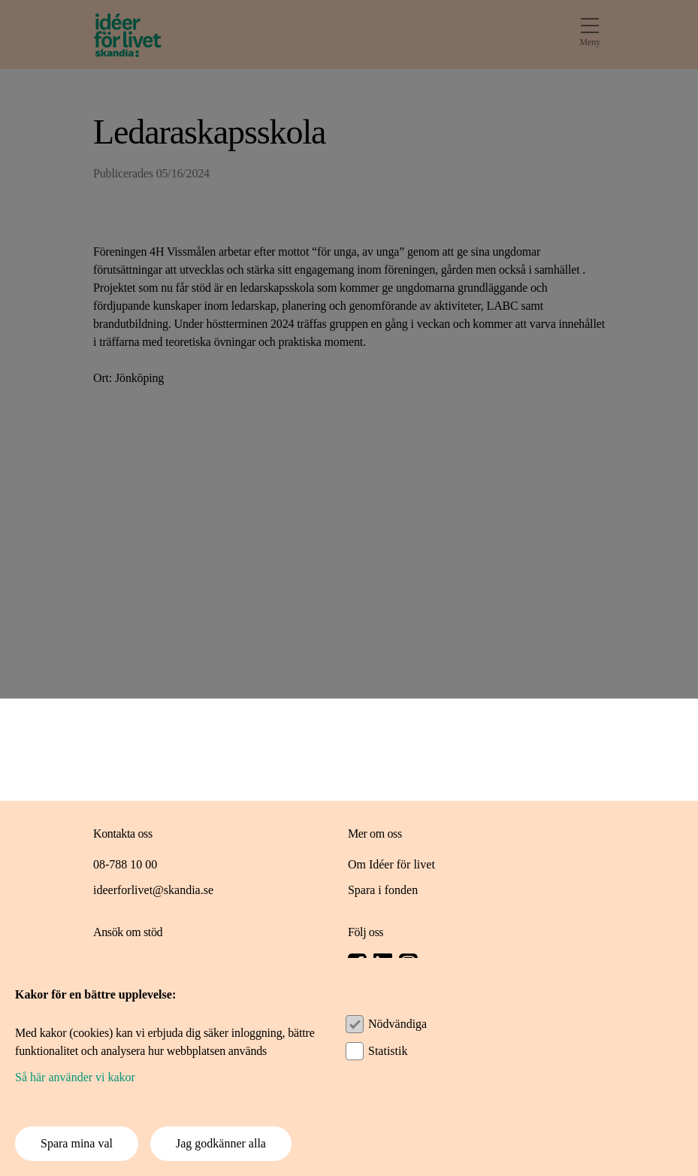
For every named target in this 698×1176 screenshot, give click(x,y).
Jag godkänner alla (221, 1143)
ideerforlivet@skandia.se (153, 890)
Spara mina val (77, 1143)
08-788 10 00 (125, 864)
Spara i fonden (383, 890)
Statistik (387, 1050)
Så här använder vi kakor (75, 1077)
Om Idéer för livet (391, 864)
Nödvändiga (397, 1023)
